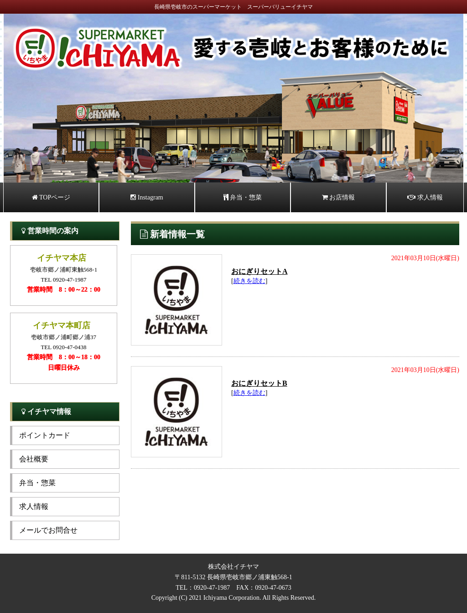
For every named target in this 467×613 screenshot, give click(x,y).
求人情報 (425, 197)
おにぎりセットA (259, 271)
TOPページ (51, 197)
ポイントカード (44, 435)
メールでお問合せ (48, 530)
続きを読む (249, 281)
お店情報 (338, 197)
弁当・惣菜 (242, 197)
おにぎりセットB (259, 383)
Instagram (146, 197)
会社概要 (33, 459)
